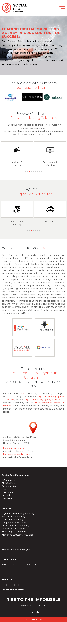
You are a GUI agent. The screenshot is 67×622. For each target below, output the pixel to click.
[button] (25, 171)
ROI (22, 393)
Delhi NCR (24, 564)
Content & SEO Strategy (14, 528)
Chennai (15, 564)
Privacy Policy (33, 612)
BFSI (4, 489)
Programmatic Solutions (14, 522)
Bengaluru (6, 564)
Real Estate (7, 498)
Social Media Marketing (13, 516)
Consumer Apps (10, 486)
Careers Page (25, 457)
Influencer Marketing (13, 519)
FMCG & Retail (9, 483)
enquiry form (26, 451)
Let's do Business (33, 619)
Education (50, 221)
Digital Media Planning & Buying (18, 513)
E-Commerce (8, 480)
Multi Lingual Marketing (14, 532)
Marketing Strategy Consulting (17, 535)
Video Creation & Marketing (15, 525)
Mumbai (32, 564)
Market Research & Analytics (16, 550)
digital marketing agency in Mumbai (44, 399)
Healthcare (7, 492)
